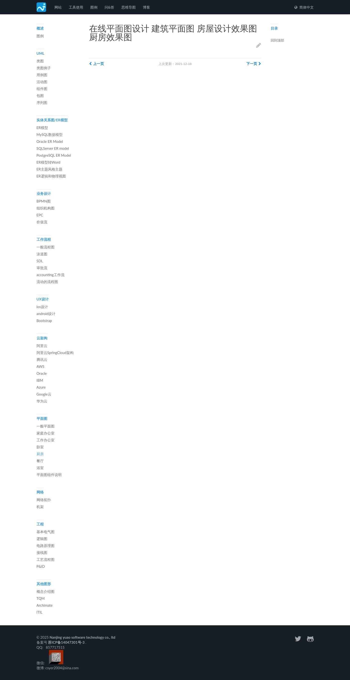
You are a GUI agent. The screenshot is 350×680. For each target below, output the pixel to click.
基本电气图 (45, 532)
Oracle (42, 373)
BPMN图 (44, 201)
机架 (40, 506)
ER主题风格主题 (49, 169)
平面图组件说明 (49, 474)
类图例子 (44, 68)
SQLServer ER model (53, 148)
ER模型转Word (48, 162)
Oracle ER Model (50, 141)
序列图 (42, 102)
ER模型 (42, 127)
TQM (41, 598)
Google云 (44, 394)
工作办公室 (45, 440)
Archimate (45, 605)
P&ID (41, 566)
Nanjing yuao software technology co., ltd (82, 637)
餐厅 (40, 461)
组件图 (42, 88)
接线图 (42, 552)
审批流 (42, 268)
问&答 (109, 7)
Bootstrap (44, 320)
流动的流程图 (47, 281)
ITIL (40, 612)
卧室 (40, 447)
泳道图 (42, 254)
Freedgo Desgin (41, 7)
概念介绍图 (45, 591)
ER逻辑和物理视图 (51, 176)
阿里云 (42, 345)
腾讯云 (42, 359)
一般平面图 (45, 426)
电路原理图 (45, 545)
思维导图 (128, 7)
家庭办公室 (45, 433)
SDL (40, 261)
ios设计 (42, 307)
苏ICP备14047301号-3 (66, 642)
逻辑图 (42, 538)
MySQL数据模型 (50, 134)
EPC (40, 215)
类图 (40, 61)
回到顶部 (277, 40)
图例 (93, 7)
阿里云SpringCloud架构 (55, 352)
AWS (40, 366)
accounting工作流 (51, 275)
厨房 (40, 454)
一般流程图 (45, 247)
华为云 (42, 401)
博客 (146, 7)
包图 (40, 95)
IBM (40, 380)
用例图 (42, 75)
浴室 (40, 468)
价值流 (42, 222)
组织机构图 (45, 208)
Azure (41, 387)
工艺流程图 (45, 559)
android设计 (46, 313)
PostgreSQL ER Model (54, 155)
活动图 (42, 82)
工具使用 (76, 7)
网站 (58, 7)
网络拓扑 (44, 500)
